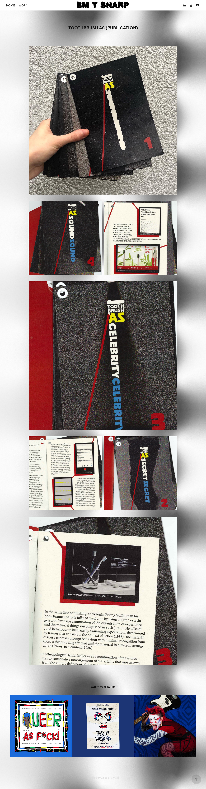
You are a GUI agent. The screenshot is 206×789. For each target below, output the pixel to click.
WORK (23, 5)
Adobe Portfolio (110, 777)
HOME (10, 5)
